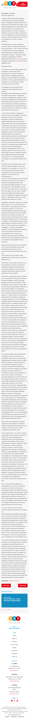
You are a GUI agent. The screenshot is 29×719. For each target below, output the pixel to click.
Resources (14, 650)
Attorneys (14, 641)
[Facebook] (14, 700)
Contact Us (14, 656)
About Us (14, 638)
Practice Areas (14, 644)
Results (14, 647)
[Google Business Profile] (12, 700)
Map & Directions (14, 670)
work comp (18, 59)
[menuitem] (7, 717)
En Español (14, 653)
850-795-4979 (14, 628)
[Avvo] (17, 700)
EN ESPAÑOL (23, 4)
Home (14, 635)
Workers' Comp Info (14, 580)
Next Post (23, 585)
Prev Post (6, 585)
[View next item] (9, 609)
